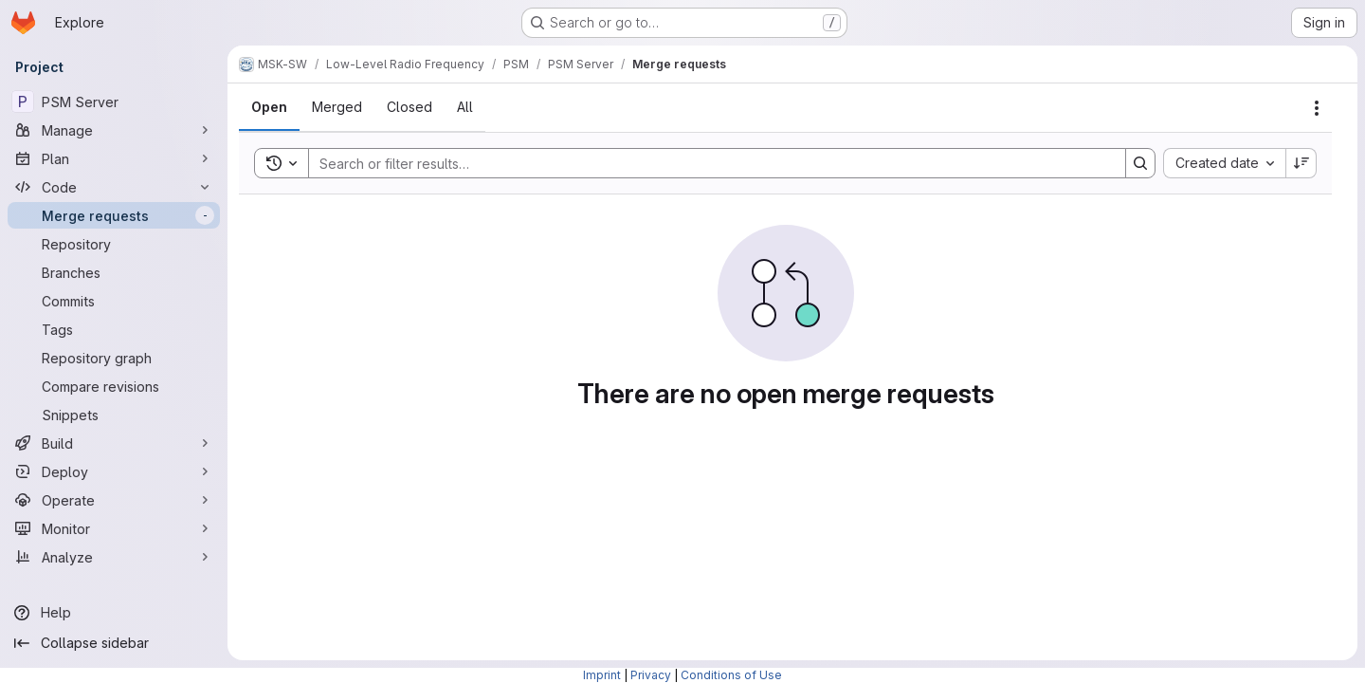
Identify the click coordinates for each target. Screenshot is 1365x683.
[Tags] (114, 329)
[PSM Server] (114, 101)
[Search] (707, 163)
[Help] (114, 613)
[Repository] (114, 244)
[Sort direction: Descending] (1301, 163)
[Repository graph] (114, 357)
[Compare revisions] (114, 386)
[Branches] (114, 272)
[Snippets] (114, 414)
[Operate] (114, 500)
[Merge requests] (114, 215)
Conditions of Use (731, 675)
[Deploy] (114, 471)
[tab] (269, 107)
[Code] (114, 187)
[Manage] (114, 130)
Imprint (602, 675)
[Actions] (1316, 108)
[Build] (114, 443)
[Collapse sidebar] (114, 643)
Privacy (650, 675)
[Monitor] (114, 528)
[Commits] (114, 300)
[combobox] (1224, 163)
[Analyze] (114, 557)
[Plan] (114, 158)
